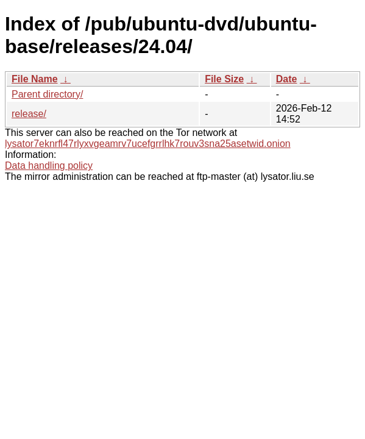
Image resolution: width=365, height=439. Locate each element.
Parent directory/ (47, 94)
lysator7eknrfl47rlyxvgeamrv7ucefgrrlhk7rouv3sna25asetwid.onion (148, 143)
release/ (29, 114)
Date (286, 79)
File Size (224, 79)
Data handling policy (49, 165)
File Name (35, 79)
